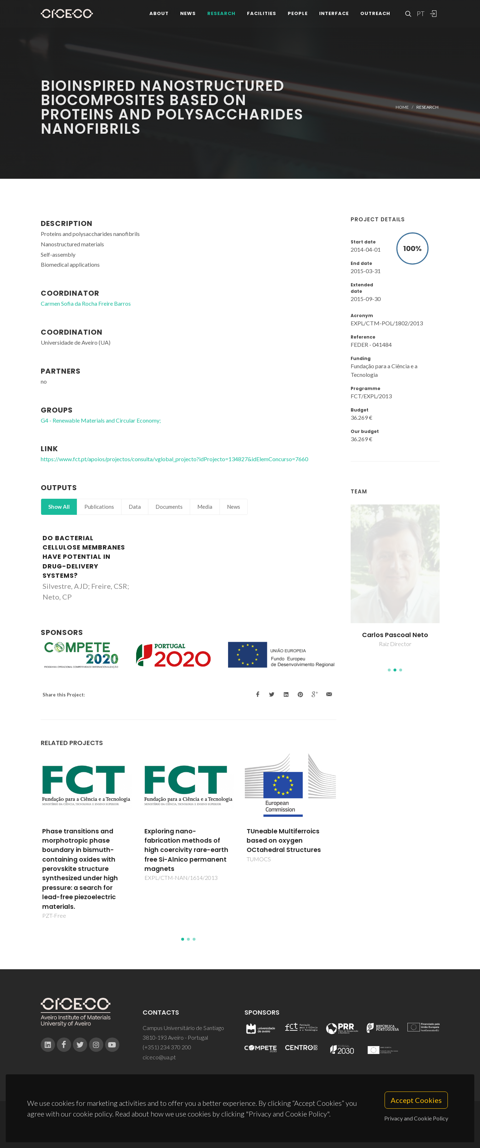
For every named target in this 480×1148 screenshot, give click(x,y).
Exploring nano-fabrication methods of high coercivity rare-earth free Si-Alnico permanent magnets (204, 850)
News (188, 14)
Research (221, 14)
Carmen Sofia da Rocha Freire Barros (86, 303)
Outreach (375, 14)
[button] (389, 670)
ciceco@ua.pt (159, 1057)
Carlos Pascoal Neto (410, 635)
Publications (99, 506)
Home (402, 107)
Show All (59, 506)
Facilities (261, 14)
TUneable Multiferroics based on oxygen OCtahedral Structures (300, 840)
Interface (334, 14)
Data (135, 506)
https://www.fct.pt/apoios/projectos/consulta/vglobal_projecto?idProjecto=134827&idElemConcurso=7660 (174, 458)
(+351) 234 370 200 (167, 1047)
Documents (169, 506)
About (159, 14)
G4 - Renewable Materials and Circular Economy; (101, 420)
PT (420, 14)
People (298, 14)
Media (204, 506)
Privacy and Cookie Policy (416, 1118)
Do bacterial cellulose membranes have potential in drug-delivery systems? (84, 557)
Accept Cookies (416, 1100)
